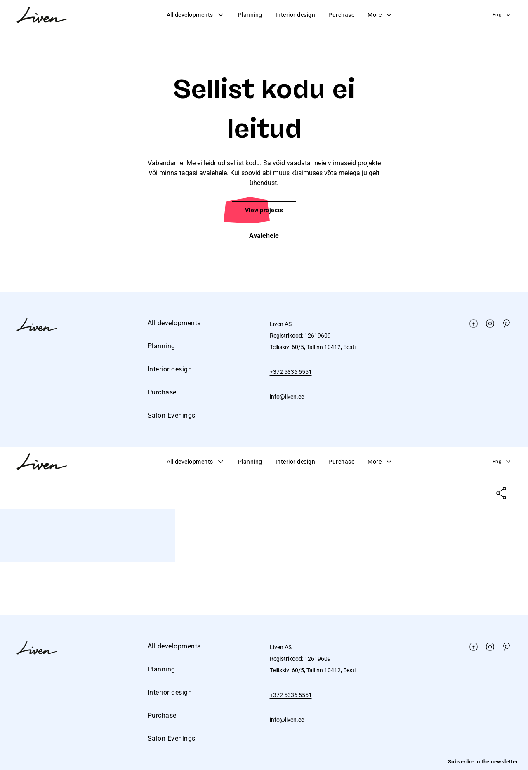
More (380, 15)
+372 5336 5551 (291, 372)
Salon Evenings (172, 415)
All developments (196, 15)
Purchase (341, 15)
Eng (502, 15)
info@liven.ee (287, 396)
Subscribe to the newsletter (483, 761)
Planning (250, 15)
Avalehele (264, 235)
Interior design (296, 15)
